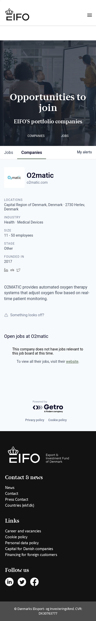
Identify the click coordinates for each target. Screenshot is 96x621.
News (9, 488)
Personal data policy (22, 543)
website (72, 361)
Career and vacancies (23, 531)
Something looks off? (24, 315)
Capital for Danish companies (29, 549)
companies (31, 152)
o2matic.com (37, 182)
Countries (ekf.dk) (19, 505)
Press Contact (16, 499)
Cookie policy (57, 420)
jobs (8, 152)
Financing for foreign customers (31, 555)
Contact (11, 494)
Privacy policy (34, 420)
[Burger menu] (90, 15)
